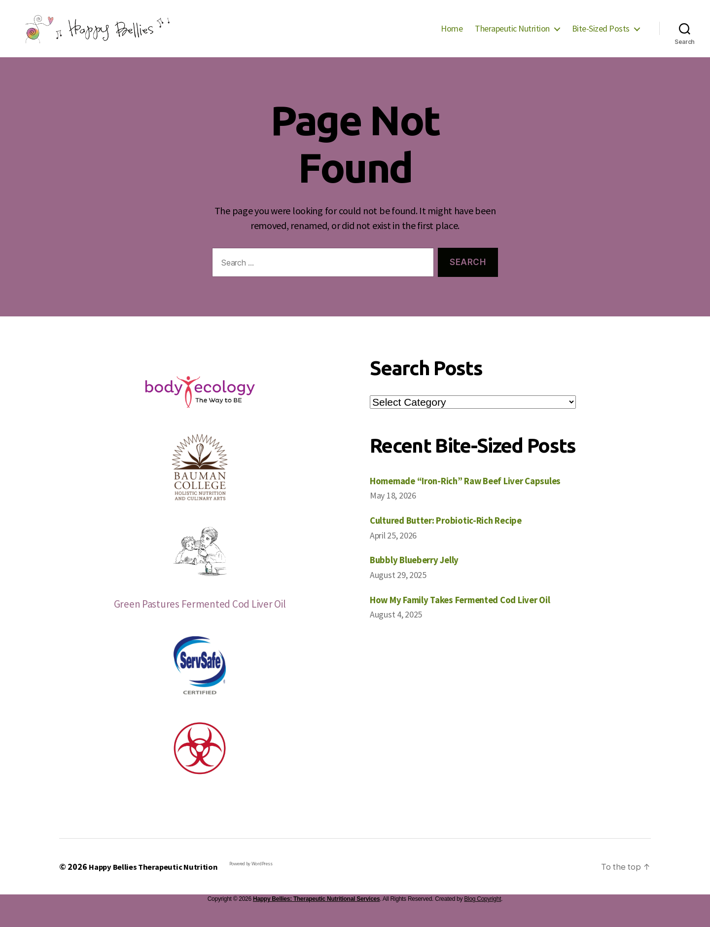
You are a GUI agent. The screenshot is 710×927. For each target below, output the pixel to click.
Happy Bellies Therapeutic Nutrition (158, 881)
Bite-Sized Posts (601, 36)
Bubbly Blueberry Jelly (420, 574)
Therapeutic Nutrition (512, 36)
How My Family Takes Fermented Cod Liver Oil (471, 614)
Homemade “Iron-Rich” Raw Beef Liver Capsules (477, 495)
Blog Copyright (482, 913)
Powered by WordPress (261, 878)
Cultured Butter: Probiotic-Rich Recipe (455, 534)
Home (451, 36)
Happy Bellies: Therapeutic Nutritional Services (316, 913)
